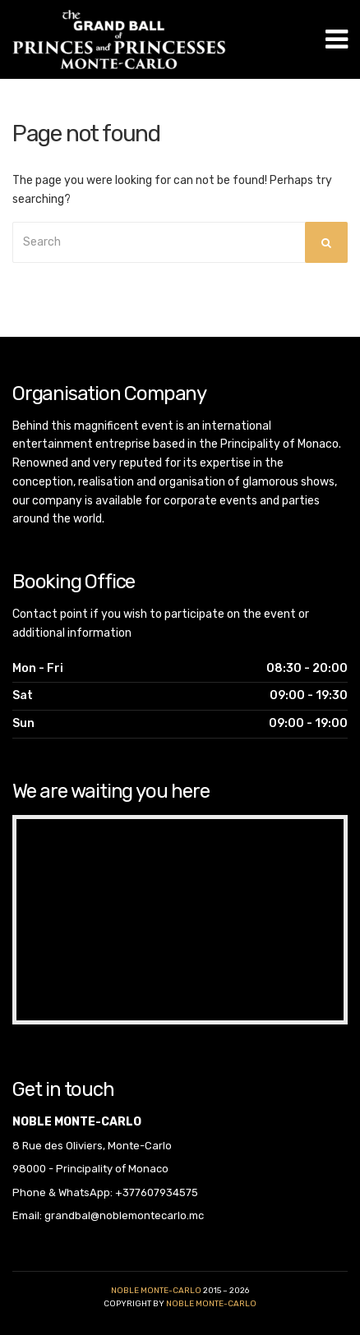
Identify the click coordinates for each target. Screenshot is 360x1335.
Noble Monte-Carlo (156, 1291)
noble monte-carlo (211, 1304)
